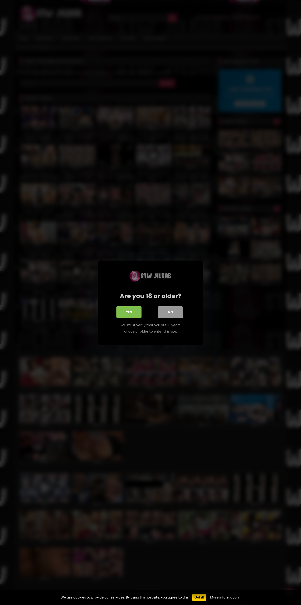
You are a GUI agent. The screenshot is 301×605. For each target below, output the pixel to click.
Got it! (199, 597)
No (170, 312)
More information (224, 597)
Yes (129, 312)
